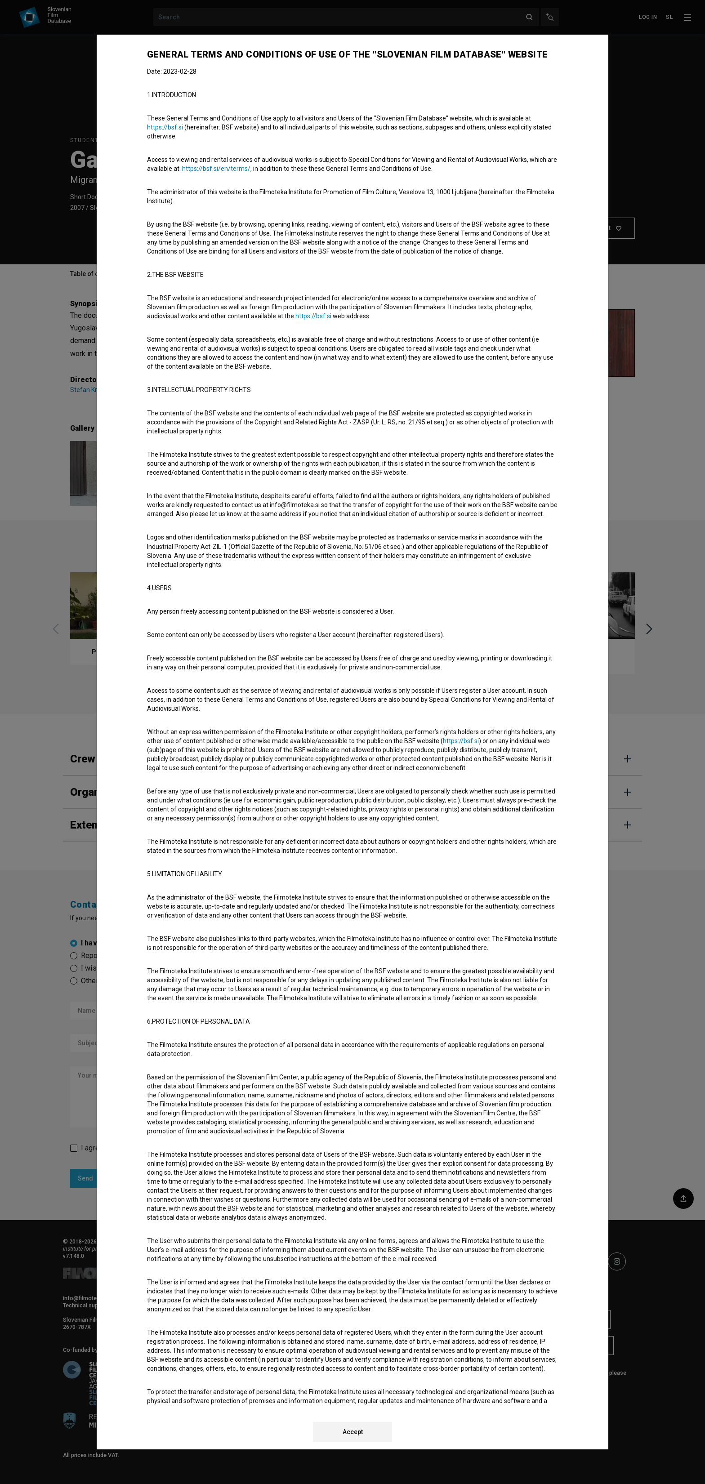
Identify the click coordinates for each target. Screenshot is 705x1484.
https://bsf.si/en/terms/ (216, 168)
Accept (353, 1431)
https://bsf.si (165, 127)
